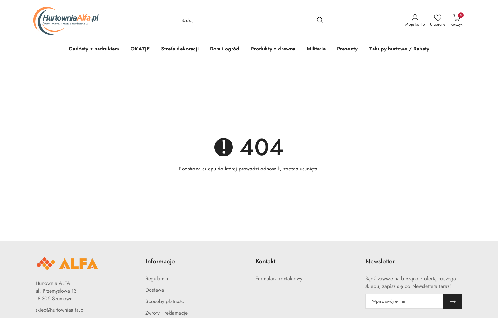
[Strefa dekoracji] (179, 49)
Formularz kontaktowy (278, 278)
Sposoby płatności (165, 301)
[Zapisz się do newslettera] (404, 301)
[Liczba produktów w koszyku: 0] (456, 20)
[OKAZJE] (140, 49)
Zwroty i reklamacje (166, 312)
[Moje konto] (415, 20)
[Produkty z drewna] (273, 49)
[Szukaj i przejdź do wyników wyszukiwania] (319, 20)
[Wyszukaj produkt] (252, 20)
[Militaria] (316, 49)
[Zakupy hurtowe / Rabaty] (399, 49)
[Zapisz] (452, 301)
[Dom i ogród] (224, 49)
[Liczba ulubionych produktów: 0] (437, 20)
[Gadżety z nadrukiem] (94, 49)
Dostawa (154, 290)
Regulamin (156, 278)
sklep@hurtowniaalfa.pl (60, 310)
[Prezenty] (347, 49)
